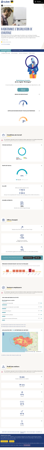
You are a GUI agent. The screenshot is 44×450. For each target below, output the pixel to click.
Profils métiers (32, 53)
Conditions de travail (5, 53)
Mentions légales (23, 431)
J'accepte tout (4, 441)
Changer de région (40, 2)
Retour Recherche (7, 5)
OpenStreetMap (30, 351)
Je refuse (12, 441)
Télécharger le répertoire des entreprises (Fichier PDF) (14, 326)
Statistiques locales (5, 50)
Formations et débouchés (17, 50)
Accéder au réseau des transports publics (10, 355)
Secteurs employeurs (23, 53)
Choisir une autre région (31, 431)
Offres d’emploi (14, 53)
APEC (36, 257)
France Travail (27, 257)
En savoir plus (27, 445)
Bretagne (39, 1)
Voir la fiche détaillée (5, 44)
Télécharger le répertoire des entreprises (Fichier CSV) (14, 324)
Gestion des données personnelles (13, 431)
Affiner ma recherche (23, 90)
